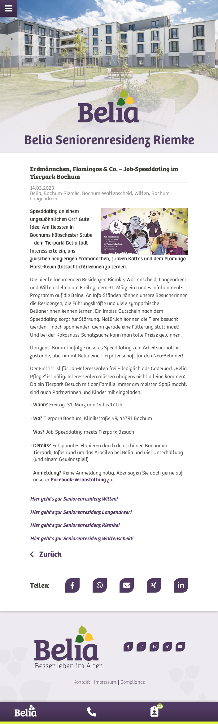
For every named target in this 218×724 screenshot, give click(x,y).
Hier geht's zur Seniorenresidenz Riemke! (75, 525)
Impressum (105, 682)
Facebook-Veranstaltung (78, 479)
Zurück (50, 554)
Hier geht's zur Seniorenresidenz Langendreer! (81, 512)
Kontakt (81, 682)
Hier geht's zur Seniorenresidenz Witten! (74, 499)
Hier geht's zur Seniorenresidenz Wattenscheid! (81, 538)
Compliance (132, 682)
